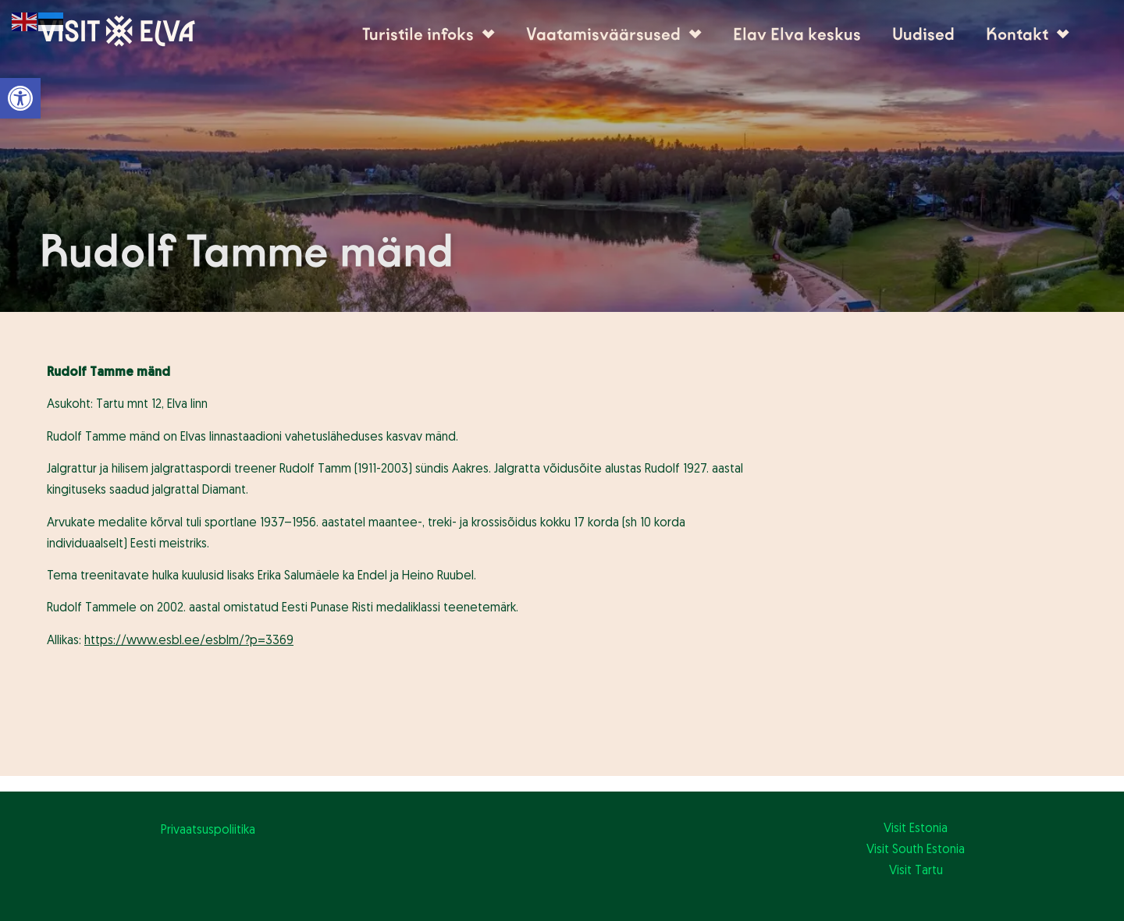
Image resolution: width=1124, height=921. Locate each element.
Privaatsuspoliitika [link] (208, 830)
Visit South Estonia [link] (915, 850)
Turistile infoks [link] (428, 34)
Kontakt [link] (1027, 34)
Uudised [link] (923, 34)
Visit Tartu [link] (916, 871)
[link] (20, 98)
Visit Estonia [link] (916, 829)
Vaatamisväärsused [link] (614, 34)
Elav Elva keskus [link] (797, 34)
